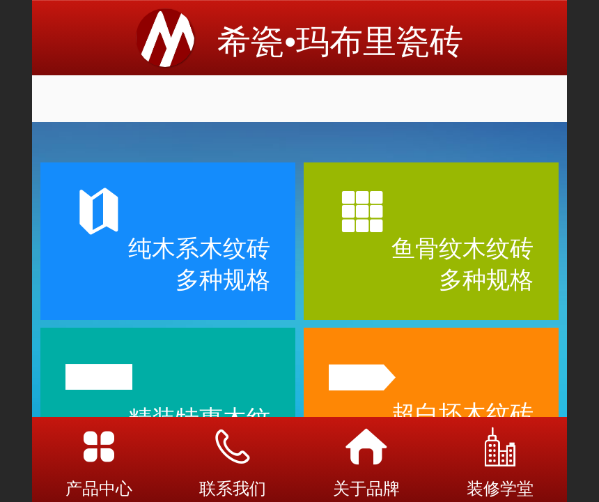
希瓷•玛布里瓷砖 (340, 41)
